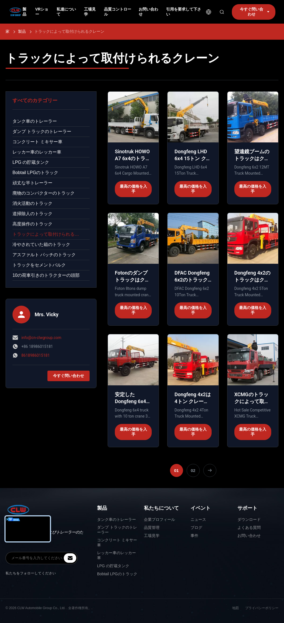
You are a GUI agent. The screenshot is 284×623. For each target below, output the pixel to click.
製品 (22, 31)
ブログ (196, 527)
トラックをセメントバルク (39, 265)
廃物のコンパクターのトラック (43, 193)
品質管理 (151, 527)
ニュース (198, 519)
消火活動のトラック (32, 203)
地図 (235, 608)
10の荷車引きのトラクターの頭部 (46, 275)
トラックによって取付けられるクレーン (51, 234)
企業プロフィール (159, 519)
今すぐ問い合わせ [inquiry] (255, 11)
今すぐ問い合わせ (68, 375)
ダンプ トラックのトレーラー (41, 131)
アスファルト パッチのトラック (44, 254)
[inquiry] (70, 558)
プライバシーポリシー (261, 608)
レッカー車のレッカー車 (36, 152)
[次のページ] (209, 470)
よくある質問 (249, 527)
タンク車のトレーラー (34, 121)
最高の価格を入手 (133, 189)
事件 (194, 535)
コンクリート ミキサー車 (37, 141)
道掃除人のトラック (32, 213)
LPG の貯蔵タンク (30, 162)
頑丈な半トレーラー (32, 182)
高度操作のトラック (32, 224)
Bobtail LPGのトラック (35, 172)
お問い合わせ (249, 535)
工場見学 (151, 535)
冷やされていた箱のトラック (41, 244)
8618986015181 (35, 355)
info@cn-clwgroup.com (41, 337)
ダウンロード (249, 519)
